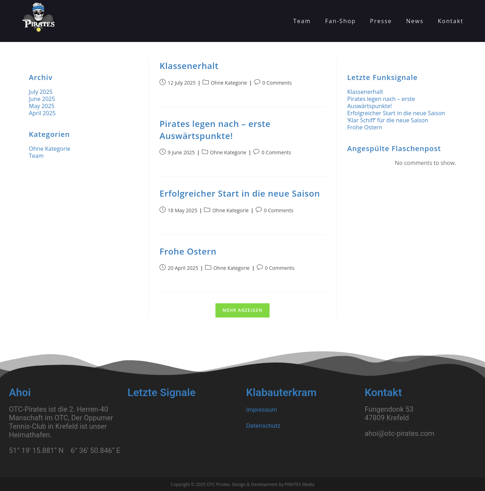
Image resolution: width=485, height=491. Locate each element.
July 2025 (41, 92)
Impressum (264, 409)
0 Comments (277, 82)
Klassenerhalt (189, 65)
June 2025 (42, 99)
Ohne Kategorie (229, 82)
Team (36, 156)
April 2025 (42, 113)
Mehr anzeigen (243, 310)
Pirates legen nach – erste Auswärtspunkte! (215, 130)
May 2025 (41, 106)
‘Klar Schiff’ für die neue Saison (387, 120)
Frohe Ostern (188, 251)
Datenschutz (266, 425)
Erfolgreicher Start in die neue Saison (240, 193)
